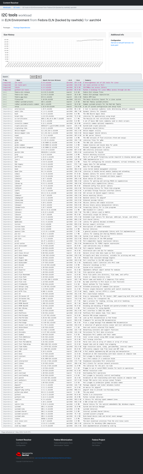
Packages (6, 28)
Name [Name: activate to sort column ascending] (18, 80)
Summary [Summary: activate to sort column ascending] (88, 80)
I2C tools (16, 7)
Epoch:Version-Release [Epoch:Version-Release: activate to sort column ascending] (52, 80)
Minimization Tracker (61, 445)
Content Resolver (10, 3)
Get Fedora (96, 445)
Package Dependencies (22, 28)
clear (39, 77)
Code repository (21, 443)
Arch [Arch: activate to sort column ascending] (70, 80)
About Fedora (97, 443)
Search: (16, 76)
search (33, 77)
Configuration (21, 445)
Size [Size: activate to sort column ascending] (78, 80)
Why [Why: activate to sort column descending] (6, 80)
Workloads (7, 7)
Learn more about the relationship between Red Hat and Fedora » (53, 458)
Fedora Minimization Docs (63, 443)
